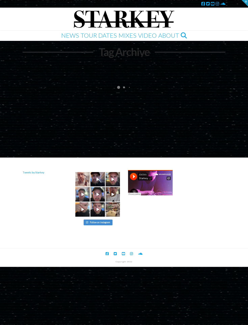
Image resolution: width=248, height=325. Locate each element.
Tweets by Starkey (33, 172)
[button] (245, 3)
